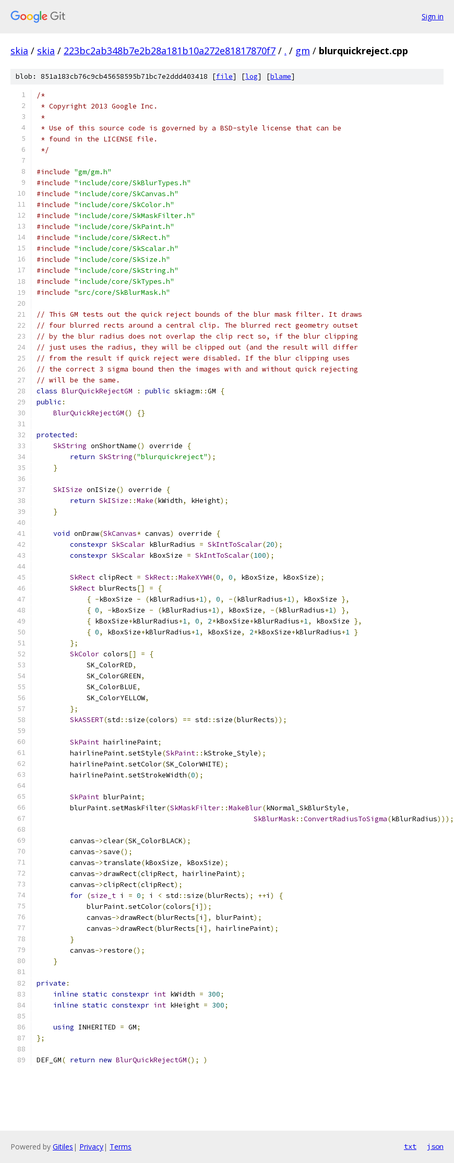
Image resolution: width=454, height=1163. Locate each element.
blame (280, 76)
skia (19, 50)
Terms (121, 1147)
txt (410, 1146)
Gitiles (63, 1147)
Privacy (91, 1147)
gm (302, 50)
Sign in (433, 16)
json (435, 1146)
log (251, 76)
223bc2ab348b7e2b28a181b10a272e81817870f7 (170, 50)
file (224, 76)
